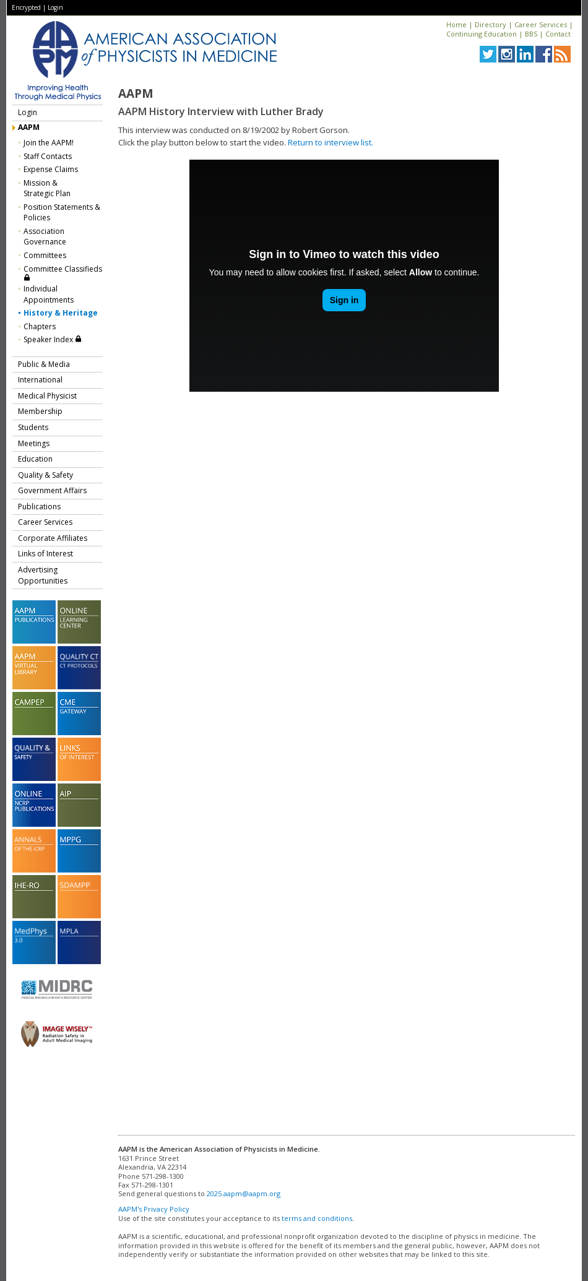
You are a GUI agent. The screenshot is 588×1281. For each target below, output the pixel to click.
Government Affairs (52, 490)
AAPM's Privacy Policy (153, 1209)
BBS (531, 33)
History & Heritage (61, 313)
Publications (39, 506)
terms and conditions (317, 1218)
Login (55, 7)
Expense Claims (51, 169)
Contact (558, 33)
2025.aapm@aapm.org (243, 1193)
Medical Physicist (47, 395)
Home (456, 24)
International (40, 379)
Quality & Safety (45, 475)
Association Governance (45, 237)
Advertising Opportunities (42, 575)
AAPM (29, 127)
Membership (40, 411)
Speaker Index (53, 339)
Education (35, 459)
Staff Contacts (48, 156)
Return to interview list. (330, 142)
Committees (45, 255)
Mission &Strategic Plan (47, 188)
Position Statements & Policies (62, 212)
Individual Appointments (49, 294)
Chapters (40, 326)
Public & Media (44, 364)
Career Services (540, 24)
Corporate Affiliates (52, 538)
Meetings (34, 443)
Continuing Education (481, 33)
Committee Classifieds (63, 273)
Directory (490, 24)
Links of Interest (45, 553)
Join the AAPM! (49, 142)
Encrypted (26, 7)
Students (33, 427)
